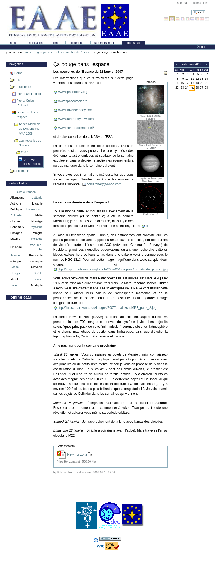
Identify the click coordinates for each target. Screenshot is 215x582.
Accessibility (200, 2)
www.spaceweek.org (73, 101)
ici (146, 226)
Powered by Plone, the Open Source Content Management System (110, 539)
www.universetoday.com (75, 110)
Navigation (16, 64)
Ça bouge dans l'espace (32, 162)
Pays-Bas (35, 227)
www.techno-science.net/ (76, 128)
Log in (202, 46)
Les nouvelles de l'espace (74, 52)
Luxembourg (34, 209)
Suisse (37, 279)
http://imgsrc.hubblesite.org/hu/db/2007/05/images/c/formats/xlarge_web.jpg (113, 269)
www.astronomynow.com (76, 119)
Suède (38, 273)
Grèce (15, 267)
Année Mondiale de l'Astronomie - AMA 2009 (30, 128)
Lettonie (37, 197)
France (15, 255)
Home (14, 42)
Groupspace (133, 42)
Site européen (26, 191)
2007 (24, 152)
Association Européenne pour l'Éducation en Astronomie (68, 21)
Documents (77, 42)
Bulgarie (16, 215)
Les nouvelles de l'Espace (30, 143)
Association (35, 42)
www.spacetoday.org (73, 92)
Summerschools (104, 42)
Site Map (182, 2)
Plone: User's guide (29, 93)
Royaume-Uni (35, 247)
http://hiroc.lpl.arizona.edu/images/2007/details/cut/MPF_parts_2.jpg (107, 308)
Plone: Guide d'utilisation (25, 103)
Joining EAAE (20, 297)
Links (17, 79)
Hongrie (16, 273)
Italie (14, 285)
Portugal (36, 238)
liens (56, 42)
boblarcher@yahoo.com (104, 184)
